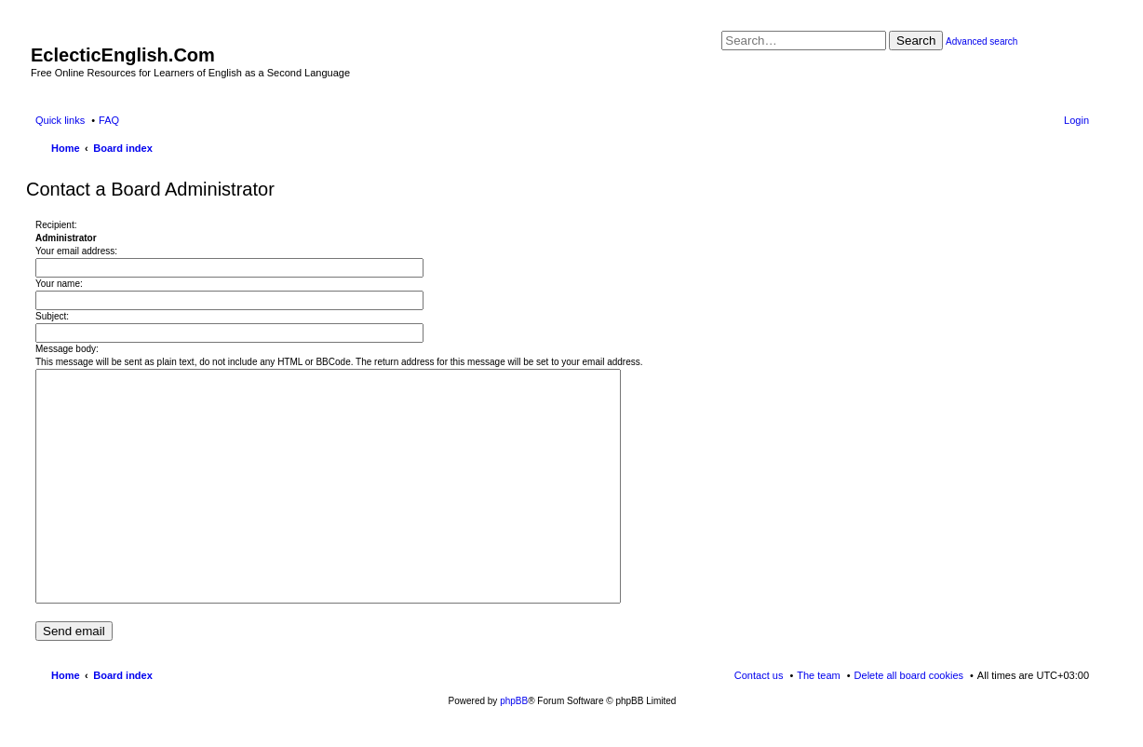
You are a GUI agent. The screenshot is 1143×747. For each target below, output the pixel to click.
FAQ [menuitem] (109, 120)
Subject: (52, 316)
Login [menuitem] (1076, 120)
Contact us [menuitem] (759, 675)
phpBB (514, 701)
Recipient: (55, 225)
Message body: (67, 349)
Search (915, 41)
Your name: (59, 283)
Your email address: (76, 251)
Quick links (60, 120)
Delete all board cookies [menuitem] (908, 675)
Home (65, 675)
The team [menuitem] (818, 675)
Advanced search (981, 41)
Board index (123, 675)
